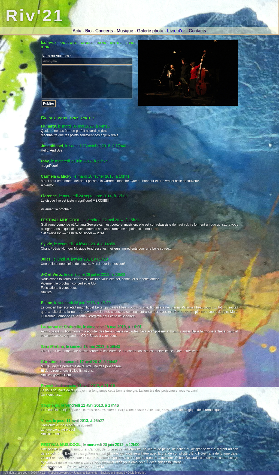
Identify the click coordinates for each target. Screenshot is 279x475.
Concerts (104, 30)
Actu (76, 30)
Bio (88, 30)
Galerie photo (150, 30)
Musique (125, 30)
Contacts (197, 30)
